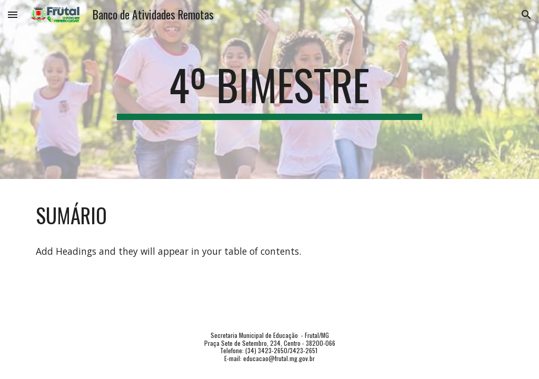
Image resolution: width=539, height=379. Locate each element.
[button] (12, 14)
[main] (269, 89)
